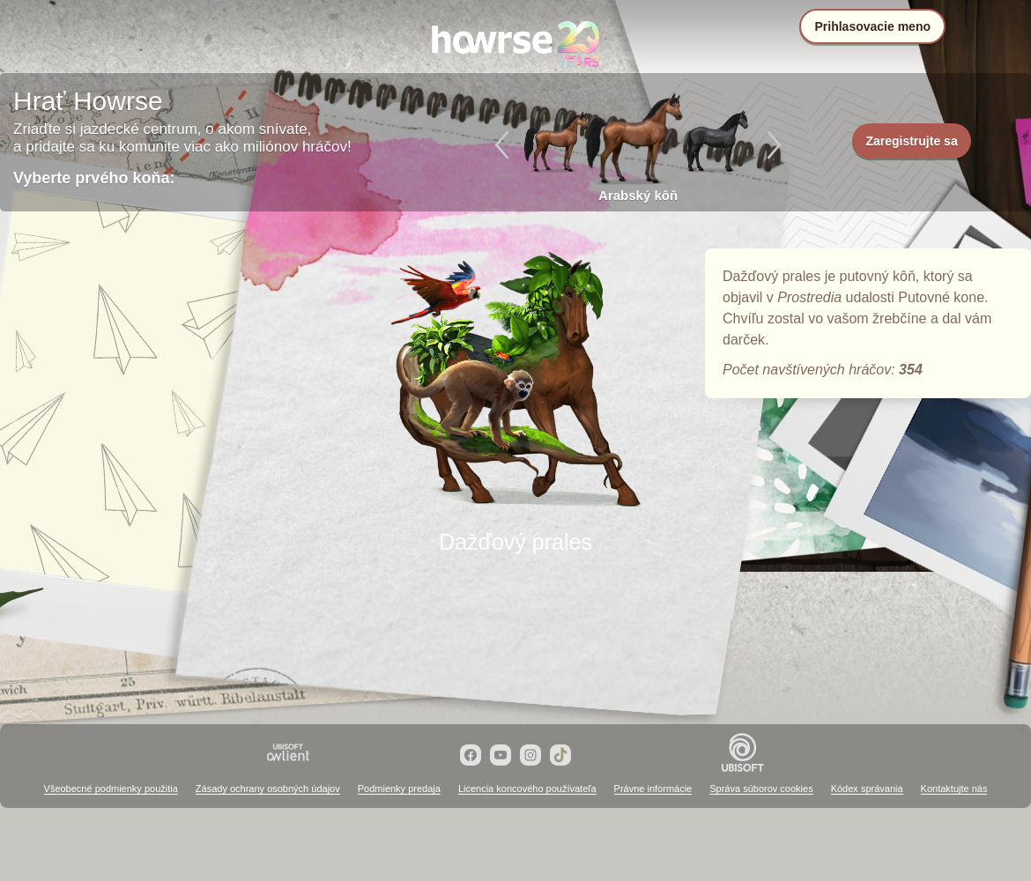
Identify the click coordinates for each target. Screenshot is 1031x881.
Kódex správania (867, 788)
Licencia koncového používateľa (527, 788)
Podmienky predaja (399, 788)
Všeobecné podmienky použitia (111, 788)
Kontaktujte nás (954, 788)
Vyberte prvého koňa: (93, 178)
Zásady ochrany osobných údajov (268, 788)
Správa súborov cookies (760, 788)
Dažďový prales (515, 380)
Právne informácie (653, 788)
